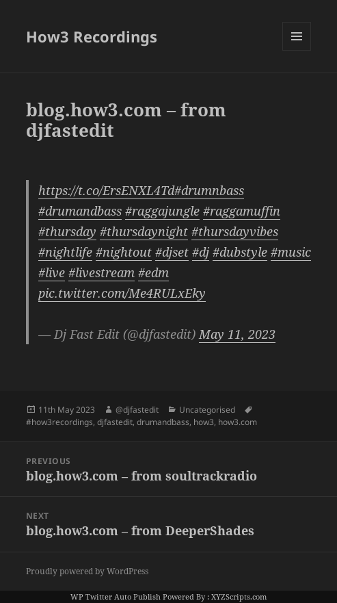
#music (291, 252)
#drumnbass (209, 190)
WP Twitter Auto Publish (115, 596)
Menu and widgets (297, 50)
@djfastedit (137, 409)
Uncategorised (207, 409)
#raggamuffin (241, 211)
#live (51, 272)
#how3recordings (59, 422)
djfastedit (115, 422)
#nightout (124, 252)
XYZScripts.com (239, 596)
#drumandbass (80, 211)
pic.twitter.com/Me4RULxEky (122, 293)
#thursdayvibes (234, 231)
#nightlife (65, 252)
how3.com (237, 422)
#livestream (101, 272)
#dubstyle (240, 252)
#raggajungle (162, 211)
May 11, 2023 (237, 334)
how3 (203, 422)
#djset (172, 252)
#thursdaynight (144, 231)
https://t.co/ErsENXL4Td (106, 190)
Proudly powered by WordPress (87, 571)
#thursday (67, 231)
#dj (200, 252)
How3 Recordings (91, 36)
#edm (153, 272)
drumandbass (163, 422)
